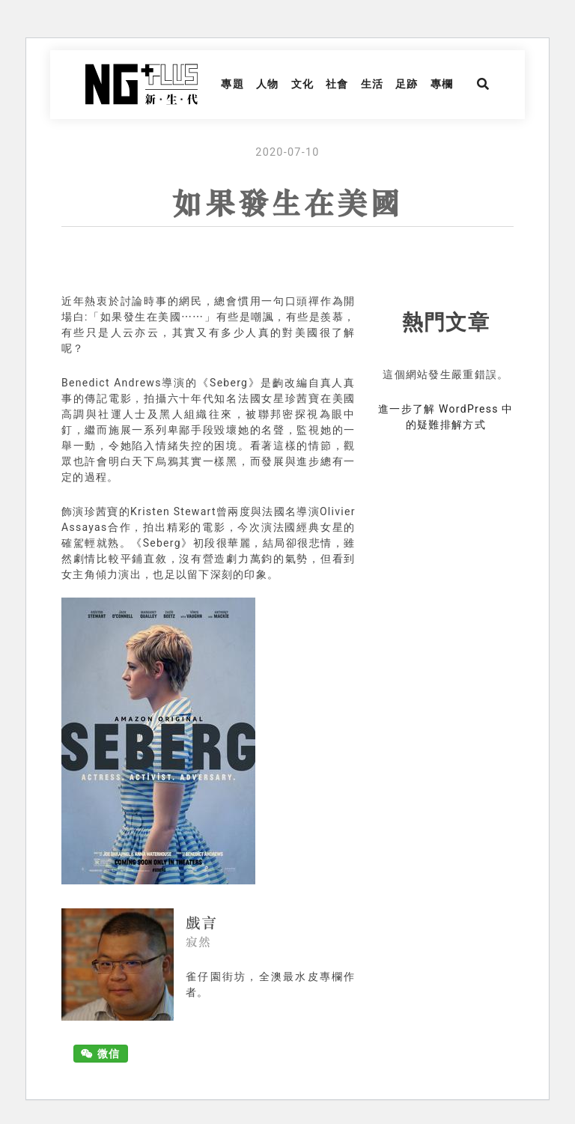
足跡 (407, 84)
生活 (372, 84)
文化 (302, 84)
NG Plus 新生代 (141, 84)
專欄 (442, 84)
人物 (267, 84)
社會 (337, 84)
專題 (232, 84)
